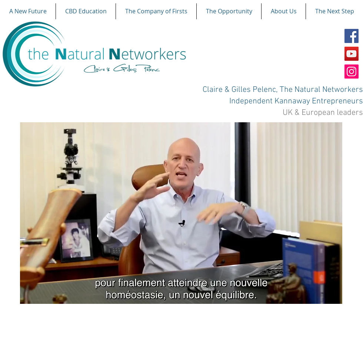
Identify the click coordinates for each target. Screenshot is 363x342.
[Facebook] (351, 36)
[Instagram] (351, 71)
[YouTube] (351, 54)
